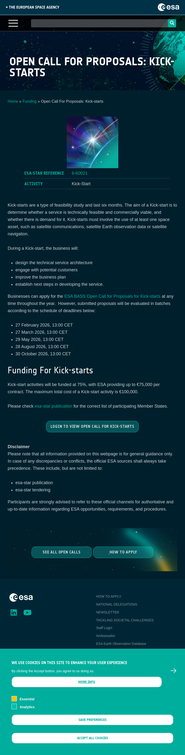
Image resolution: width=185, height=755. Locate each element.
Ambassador (105, 636)
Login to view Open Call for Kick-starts (92, 426)
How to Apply (123, 552)
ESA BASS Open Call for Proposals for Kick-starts (112, 296)
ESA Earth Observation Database (121, 644)
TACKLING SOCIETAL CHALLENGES (125, 620)
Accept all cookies (92, 746)
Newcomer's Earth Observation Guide (124, 652)
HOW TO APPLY (108, 596)
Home (13, 101)
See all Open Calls (62, 552)
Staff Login (104, 628)
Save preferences (92, 727)
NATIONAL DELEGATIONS (116, 604)
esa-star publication (53, 406)
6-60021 (80, 173)
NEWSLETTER (107, 612)
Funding (30, 101)
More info (86, 690)
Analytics (27, 715)
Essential (27, 707)
